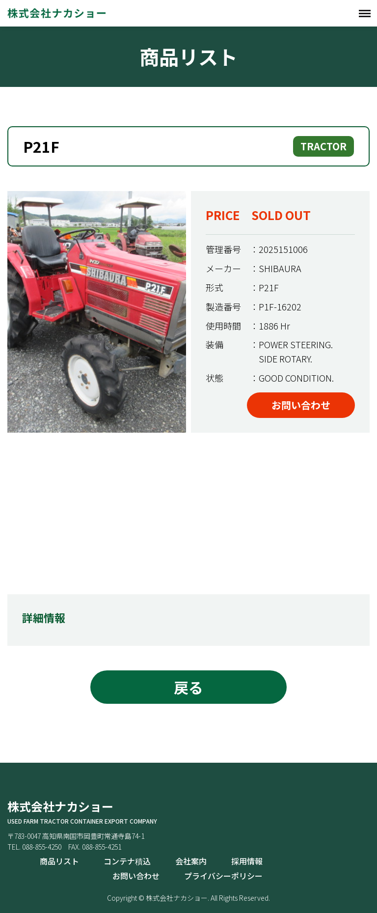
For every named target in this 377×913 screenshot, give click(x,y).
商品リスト (59, 861)
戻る (188, 687)
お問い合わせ (300, 405)
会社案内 (191, 861)
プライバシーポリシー (223, 876)
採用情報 (247, 861)
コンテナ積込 (127, 861)
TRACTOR (323, 146)
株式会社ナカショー (56, 13)
